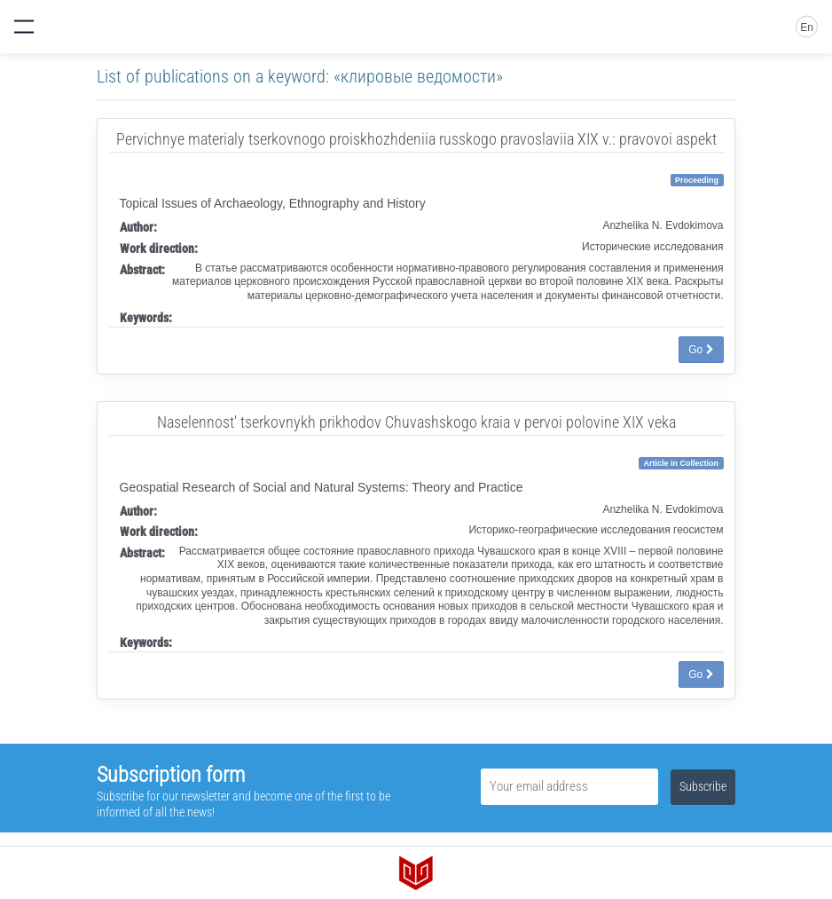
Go (700, 349)
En (806, 27)
